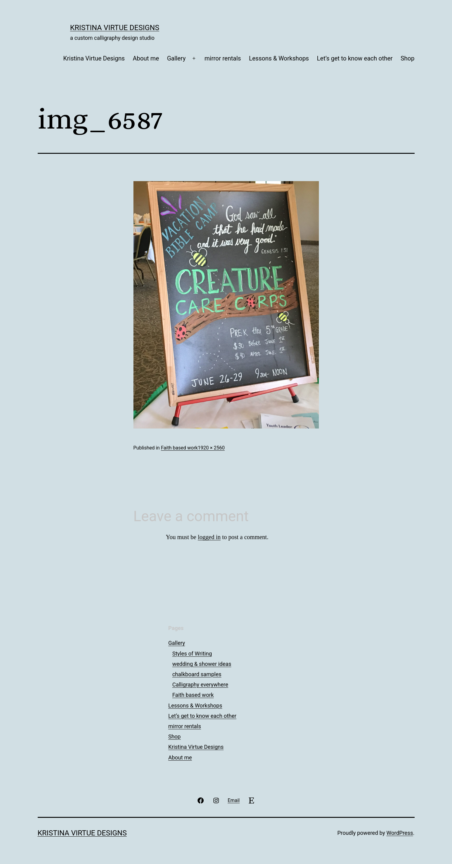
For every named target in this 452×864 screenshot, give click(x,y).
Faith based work (179, 448)
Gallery (176, 58)
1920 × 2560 (211, 448)
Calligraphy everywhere (200, 684)
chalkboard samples (197, 674)
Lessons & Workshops (279, 58)
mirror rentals (223, 58)
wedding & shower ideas (201, 664)
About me (146, 58)
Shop (408, 58)
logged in (209, 537)
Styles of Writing (192, 653)
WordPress (399, 833)
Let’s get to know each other (355, 58)
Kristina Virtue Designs (114, 27)
